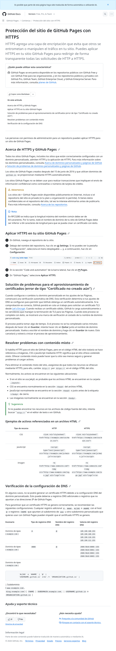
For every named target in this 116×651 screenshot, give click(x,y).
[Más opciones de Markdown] (33, 94)
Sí (10, 619)
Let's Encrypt (18, 308)
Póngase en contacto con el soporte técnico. (80, 622)
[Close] (108, 4)
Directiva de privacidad (14, 624)
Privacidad (40, 641)
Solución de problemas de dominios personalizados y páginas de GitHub (44, 166)
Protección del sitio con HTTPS (46, 20)
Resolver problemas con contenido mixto (39, 342)
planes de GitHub (47, 82)
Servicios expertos (72, 641)
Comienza (26, 20)
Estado (50, 641)
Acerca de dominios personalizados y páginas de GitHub (73, 162)
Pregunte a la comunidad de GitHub (76, 618)
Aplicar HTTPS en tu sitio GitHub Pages (37, 233)
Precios (58, 641)
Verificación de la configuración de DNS (38, 486)
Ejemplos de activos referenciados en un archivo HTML (43, 421)
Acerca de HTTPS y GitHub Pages (32, 149)
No (20, 619)
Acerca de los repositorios (54, 204)
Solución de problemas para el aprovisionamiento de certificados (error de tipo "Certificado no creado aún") (50, 286)
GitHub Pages (13, 20)
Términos (29, 641)
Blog (84, 641)
